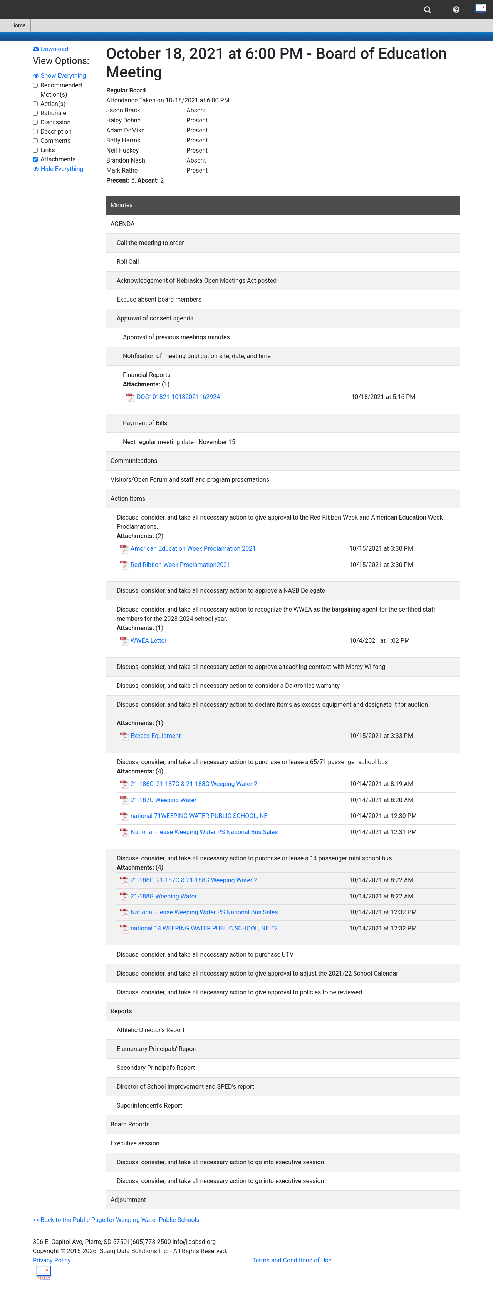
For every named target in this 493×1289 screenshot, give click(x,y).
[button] (456, 9)
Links (47, 150)
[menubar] (246, 9)
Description (56, 131)
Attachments (58, 159)
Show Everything (59, 75)
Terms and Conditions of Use (292, 1260)
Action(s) (52, 103)
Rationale (53, 113)
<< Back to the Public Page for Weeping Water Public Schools (116, 1220)
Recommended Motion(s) (61, 90)
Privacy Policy (52, 1260)
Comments (55, 140)
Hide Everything (58, 169)
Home (15, 25)
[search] (427, 9)
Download (50, 49)
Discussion (55, 122)
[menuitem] (427, 9)
